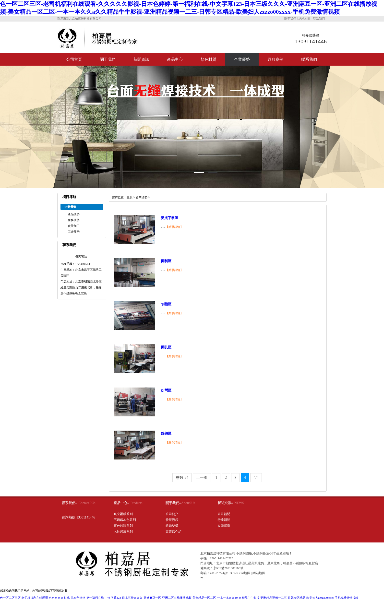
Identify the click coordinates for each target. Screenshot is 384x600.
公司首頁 (74, 59)
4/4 (255, 477)
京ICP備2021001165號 (228, 568)
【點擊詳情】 (174, 227)
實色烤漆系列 (123, 526)
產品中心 (175, 59)
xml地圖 (244, 573)
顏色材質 (208, 59)
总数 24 (182, 477)
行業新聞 (223, 520)
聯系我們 (319, 18)
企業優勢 (242, 59)
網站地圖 (304, 18)
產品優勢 (74, 214)
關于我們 (290, 18)
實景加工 (74, 226)
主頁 (129, 197)
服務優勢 (74, 220)
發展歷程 (172, 520)
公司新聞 (223, 514)
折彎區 (166, 390)
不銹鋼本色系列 (125, 520)
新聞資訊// (225, 503)
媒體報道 (223, 526)
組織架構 (172, 526)
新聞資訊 (141, 59)
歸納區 (166, 433)
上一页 (202, 477)
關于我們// (173, 503)
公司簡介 (172, 514)
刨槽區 (166, 304)
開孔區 (166, 347)
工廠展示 (74, 232)
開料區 (166, 261)
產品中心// (121, 503)
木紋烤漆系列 (123, 531)
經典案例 (275, 59)
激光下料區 (169, 218)
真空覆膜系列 (123, 514)
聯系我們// (69, 503)
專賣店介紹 (173, 531)
